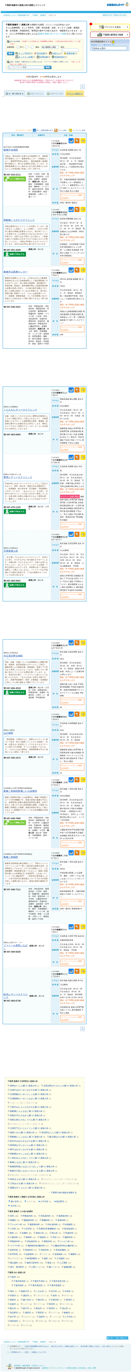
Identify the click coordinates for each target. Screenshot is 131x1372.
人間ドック (38, 1267)
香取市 (14, 1300)
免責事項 (45, 1368)
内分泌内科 (54, 1224)
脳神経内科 (30, 1220)
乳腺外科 (71, 1233)
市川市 (15, 1206)
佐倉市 (14, 1304)
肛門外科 (16, 1254)
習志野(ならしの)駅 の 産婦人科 (56, 1132)
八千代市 (45, 1201)
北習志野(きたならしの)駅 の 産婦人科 (61, 1085)
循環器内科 (65, 1216)
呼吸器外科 (16, 1241)
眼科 (14, 1233)
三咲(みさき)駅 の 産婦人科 (23, 1183)
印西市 (14, 1295)
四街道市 (15, 1321)
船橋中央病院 (11, 149)
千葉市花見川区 (60, 1281)
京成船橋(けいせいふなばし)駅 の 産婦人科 (30, 1098)
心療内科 (16, 1237)
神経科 (44, 1237)
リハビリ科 (66, 1241)
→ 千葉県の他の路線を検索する (62, 1192)
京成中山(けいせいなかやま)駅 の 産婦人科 (30, 1090)
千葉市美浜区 (38, 1285)
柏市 (56, 1295)
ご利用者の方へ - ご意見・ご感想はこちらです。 (29, 1352)
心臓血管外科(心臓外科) (65, 1245)
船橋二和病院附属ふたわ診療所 (20, 791)
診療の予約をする (17, 254)
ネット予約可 (24, 53)
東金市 (40, 1308)
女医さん (56, 53)
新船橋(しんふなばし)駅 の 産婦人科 (27, 1111)
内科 (14, 1216)
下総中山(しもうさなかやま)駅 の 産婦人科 (30, 1107)
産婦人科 (41, 1233)
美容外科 (46, 1250)
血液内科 (63, 1220)
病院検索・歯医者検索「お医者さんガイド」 (30, 1366)
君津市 (70, 1300)
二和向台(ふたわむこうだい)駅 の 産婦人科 (30, 1158)
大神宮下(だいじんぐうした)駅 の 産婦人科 (30, 1128)
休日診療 (41, 53)
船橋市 (69, 1312)
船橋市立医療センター (16, 271)
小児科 (15, 1229)
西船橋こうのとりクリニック (19, 220)
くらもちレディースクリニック (20, 409)
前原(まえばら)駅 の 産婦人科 (24, 1179)
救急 (51, 1263)
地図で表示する (36, 94)
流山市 (66, 1308)
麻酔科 (75, 1254)
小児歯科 (63, 1258)
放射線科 (60, 1254)
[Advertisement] (44, 367)
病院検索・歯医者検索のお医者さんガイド (118, 3)
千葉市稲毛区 (21, 1281)
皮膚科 (26, 1233)
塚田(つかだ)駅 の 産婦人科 (23, 1132)
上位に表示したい (108, 1346)
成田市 (29, 1312)
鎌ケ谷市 (16, 1201)
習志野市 (61, 1201)
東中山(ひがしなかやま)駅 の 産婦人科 (28, 1149)
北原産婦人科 (11, 551)
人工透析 (65, 1263)
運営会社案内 (72, 1368)
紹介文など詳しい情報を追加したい (65, 1346)
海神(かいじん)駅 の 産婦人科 (24, 1085)
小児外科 (29, 1229)
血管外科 (15, 1250)
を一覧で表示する (16, 94)
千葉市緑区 (20, 1285)
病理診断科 (33, 1258)
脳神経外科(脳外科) (38, 1245)
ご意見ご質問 (91, 1368)
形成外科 (31, 1250)
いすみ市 (41, 1291)
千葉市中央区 (40, 1281)
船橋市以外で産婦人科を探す (115, 15)
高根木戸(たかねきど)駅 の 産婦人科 (27, 1115)
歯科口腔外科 (35, 1263)
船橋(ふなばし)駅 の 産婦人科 (24, 1162)
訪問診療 (44, 57)
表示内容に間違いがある (90, 1346)
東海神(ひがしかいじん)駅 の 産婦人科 (28, 1145)
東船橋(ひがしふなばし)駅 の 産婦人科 (28, 1154)
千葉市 (15, 1277)
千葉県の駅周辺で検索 (113, 35)
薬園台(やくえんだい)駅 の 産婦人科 (27, 1188)
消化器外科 (33, 1241)
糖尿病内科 (36, 1224)
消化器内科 (47, 1216)
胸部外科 (70, 1237)
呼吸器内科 (29, 1216)
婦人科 (56, 1233)
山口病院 (8, 733)
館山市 (14, 1308)
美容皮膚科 (62, 1250)
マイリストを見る (113, 27)
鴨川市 (42, 1300)
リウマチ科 (17, 1245)
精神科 (30, 1237)
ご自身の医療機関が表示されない (36, 1346)
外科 (56, 1237)
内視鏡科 (70, 1224)
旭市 (13, 1291)
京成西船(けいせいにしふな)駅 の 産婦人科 (30, 1094)
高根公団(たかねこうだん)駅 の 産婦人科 (29, 1120)
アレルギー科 (18, 1224)
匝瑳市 (53, 1304)
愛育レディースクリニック (18, 477)
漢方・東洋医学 (18, 1267)
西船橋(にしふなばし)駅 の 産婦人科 (27, 1137)
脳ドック (54, 1267)
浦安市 (27, 1295)
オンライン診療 (26, 57)
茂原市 (43, 1317)
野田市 (42, 1312)
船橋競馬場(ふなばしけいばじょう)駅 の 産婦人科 (33, 1166)
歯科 (48, 1258)
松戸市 (15, 1317)
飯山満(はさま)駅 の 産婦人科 (63, 1137)
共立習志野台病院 (13, 655)
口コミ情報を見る (17, 179)
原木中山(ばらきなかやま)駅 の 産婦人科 (29, 1141)
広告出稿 (81, 1368)
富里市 (53, 1308)
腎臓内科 (47, 1220)
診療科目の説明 (56, 94)
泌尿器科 (31, 1254)
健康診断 (69, 1267)
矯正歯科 (16, 1263)
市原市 (69, 1291)
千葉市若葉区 (57, 1285)
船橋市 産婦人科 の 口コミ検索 (52, 34)
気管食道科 (70, 1229)
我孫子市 (26, 1291)
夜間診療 (71, 53)
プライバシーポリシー (58, 1368)
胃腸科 (15, 1220)
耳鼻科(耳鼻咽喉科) (49, 1229)
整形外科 (49, 1241)
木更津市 (56, 1300)
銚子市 (27, 1308)
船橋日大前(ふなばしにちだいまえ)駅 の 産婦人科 (33, 1171)
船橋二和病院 (11, 857)
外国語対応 (60, 57)
